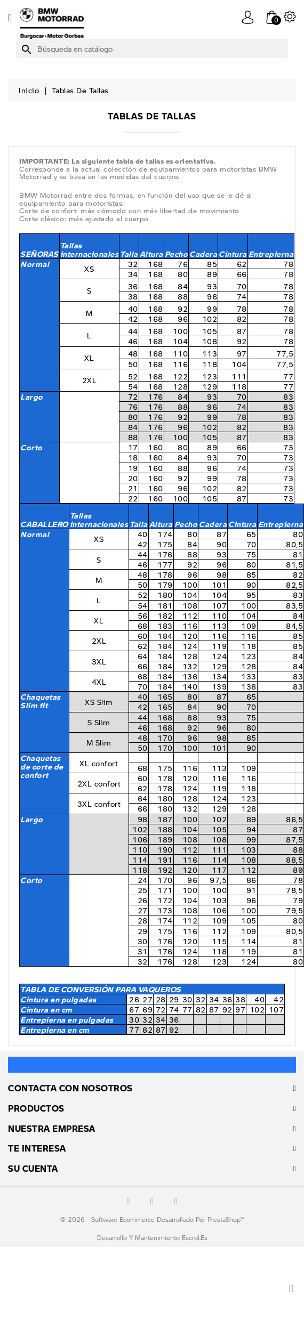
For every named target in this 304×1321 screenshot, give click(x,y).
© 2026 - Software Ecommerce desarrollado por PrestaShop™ (152, 1219)
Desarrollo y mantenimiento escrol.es (152, 1237)
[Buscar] (152, 48)
